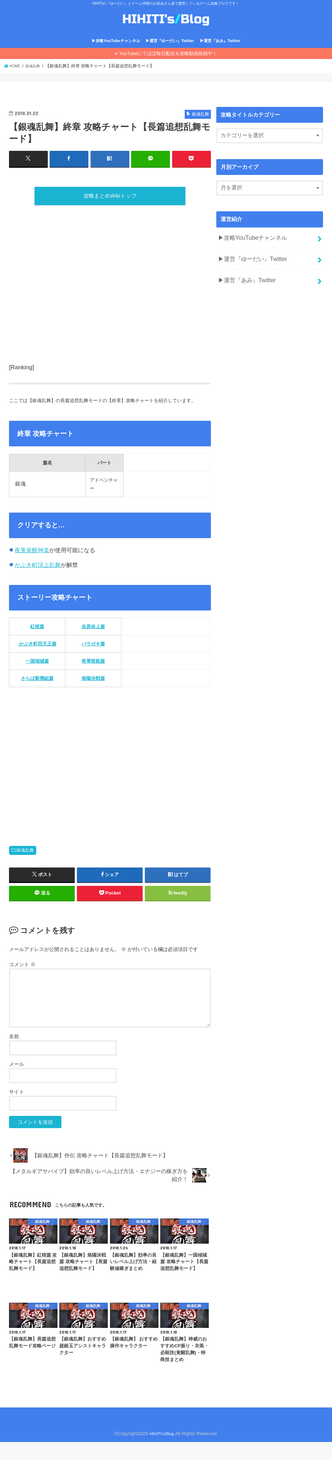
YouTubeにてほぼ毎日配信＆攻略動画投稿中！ (168, 65)
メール (16, 1082)
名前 (14, 1054)
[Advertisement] (110, 312)
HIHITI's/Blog (161, 1451)
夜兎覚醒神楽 (32, 568)
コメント (22, 982)
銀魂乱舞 (25, 868)
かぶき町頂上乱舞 (38, 583)
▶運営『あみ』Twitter (220, 53)
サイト (16, 1110)
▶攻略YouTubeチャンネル (116, 53)
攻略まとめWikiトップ (110, 210)
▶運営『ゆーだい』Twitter (170, 53)
